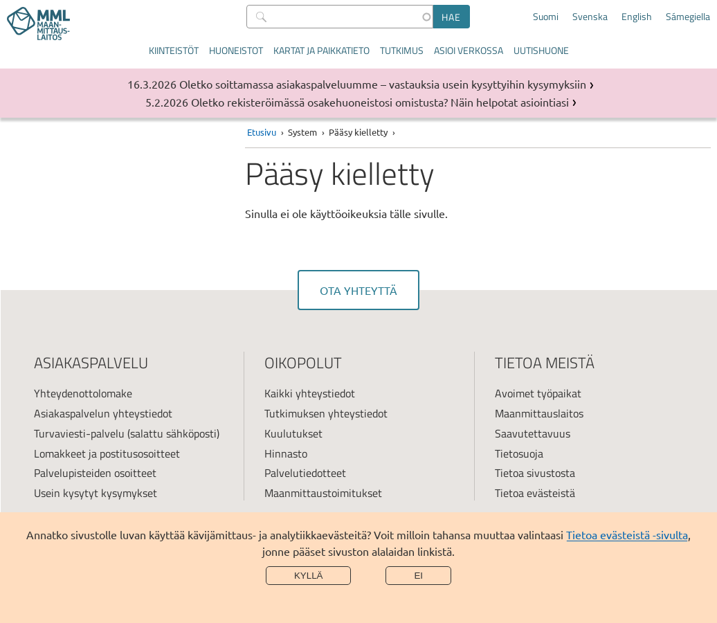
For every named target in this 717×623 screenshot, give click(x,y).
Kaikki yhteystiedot (309, 393)
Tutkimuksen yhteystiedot (326, 413)
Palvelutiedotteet (305, 472)
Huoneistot (236, 50)
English (636, 16)
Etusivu (261, 132)
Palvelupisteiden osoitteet (95, 472)
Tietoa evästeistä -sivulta (627, 534)
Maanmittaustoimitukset (323, 493)
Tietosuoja (519, 453)
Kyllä (308, 575)
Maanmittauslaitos (539, 413)
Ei (418, 575)
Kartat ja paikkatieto (321, 50)
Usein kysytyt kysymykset (95, 493)
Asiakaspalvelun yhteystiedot (103, 413)
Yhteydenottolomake (83, 393)
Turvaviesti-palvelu (79, 433)
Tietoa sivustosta (535, 472)
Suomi (546, 16)
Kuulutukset (293, 433)
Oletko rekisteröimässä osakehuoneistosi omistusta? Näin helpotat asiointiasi (380, 102)
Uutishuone (541, 50)
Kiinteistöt (174, 50)
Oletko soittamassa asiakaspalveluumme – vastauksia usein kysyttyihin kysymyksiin (382, 84)
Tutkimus (402, 50)
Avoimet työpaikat (538, 393)
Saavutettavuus (532, 433)
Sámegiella (688, 16)
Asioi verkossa (468, 50)
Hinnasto (285, 453)
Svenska (590, 16)
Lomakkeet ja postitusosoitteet (107, 453)
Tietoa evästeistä (535, 493)
